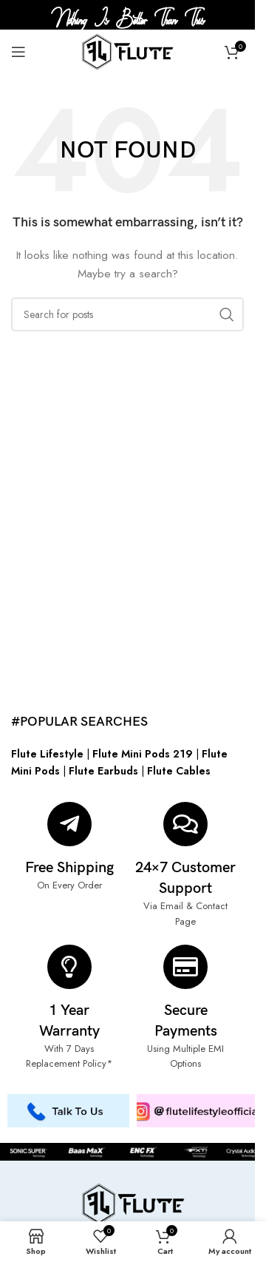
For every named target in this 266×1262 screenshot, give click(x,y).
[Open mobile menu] (18, 52)
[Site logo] (127, 50)
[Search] (127, 314)
